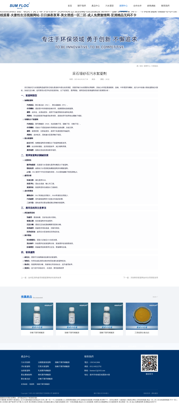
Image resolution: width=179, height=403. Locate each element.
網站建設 (155, 393)
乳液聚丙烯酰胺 (44, 371)
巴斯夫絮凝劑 (43, 366)
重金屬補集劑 (26, 375)
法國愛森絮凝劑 (44, 362)
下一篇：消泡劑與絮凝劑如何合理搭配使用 (140, 280)
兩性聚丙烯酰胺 (44, 375)
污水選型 (81, 346)
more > (155, 300)
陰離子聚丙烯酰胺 (62, 366)
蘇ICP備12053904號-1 (101, 393)
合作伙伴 (115, 346)
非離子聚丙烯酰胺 (45, 379)
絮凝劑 (31, 384)
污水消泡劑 (25, 362)
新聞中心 (147, 66)
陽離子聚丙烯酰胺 (62, 362)
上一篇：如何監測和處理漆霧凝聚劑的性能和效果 (41, 280)
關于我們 (47, 346)
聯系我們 (149, 346)
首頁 (141, 66)
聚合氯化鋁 (25, 379)
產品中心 (64, 346)
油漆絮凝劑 (25, 371)
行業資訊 (155, 66)
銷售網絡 (132, 346)
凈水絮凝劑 (25, 366)
